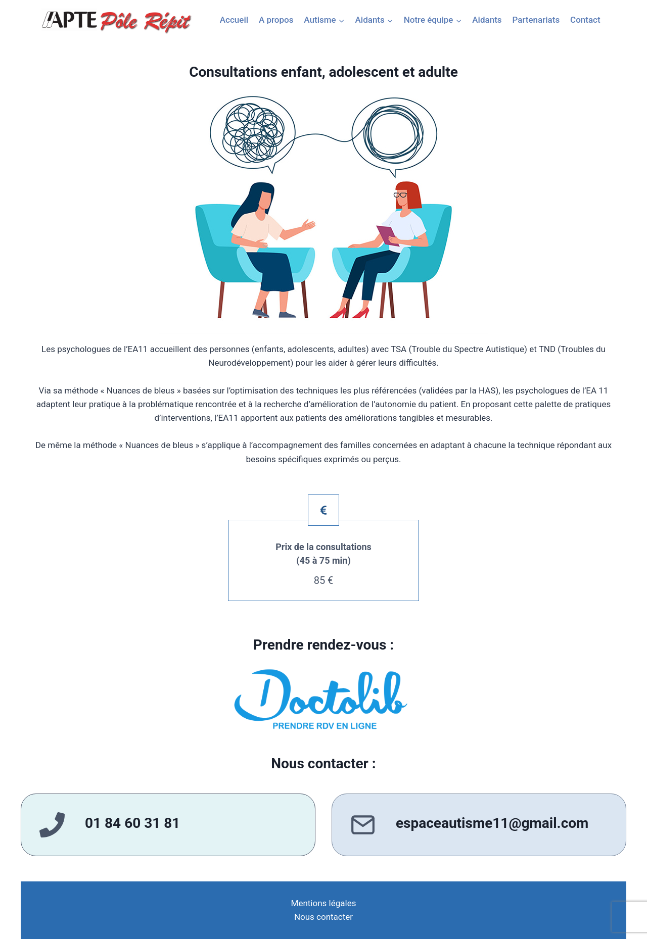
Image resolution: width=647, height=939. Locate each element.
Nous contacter (323, 917)
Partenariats (536, 20)
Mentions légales (323, 903)
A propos (276, 20)
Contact (585, 20)
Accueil (234, 20)
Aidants (486, 20)
